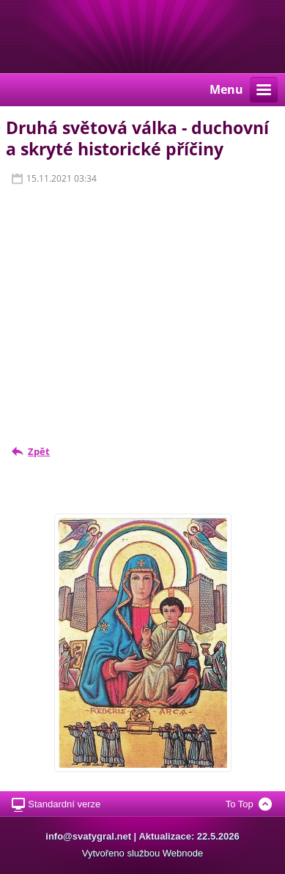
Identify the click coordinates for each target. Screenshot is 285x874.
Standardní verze (64, 804)
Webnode (183, 853)
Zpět (39, 451)
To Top (239, 804)
